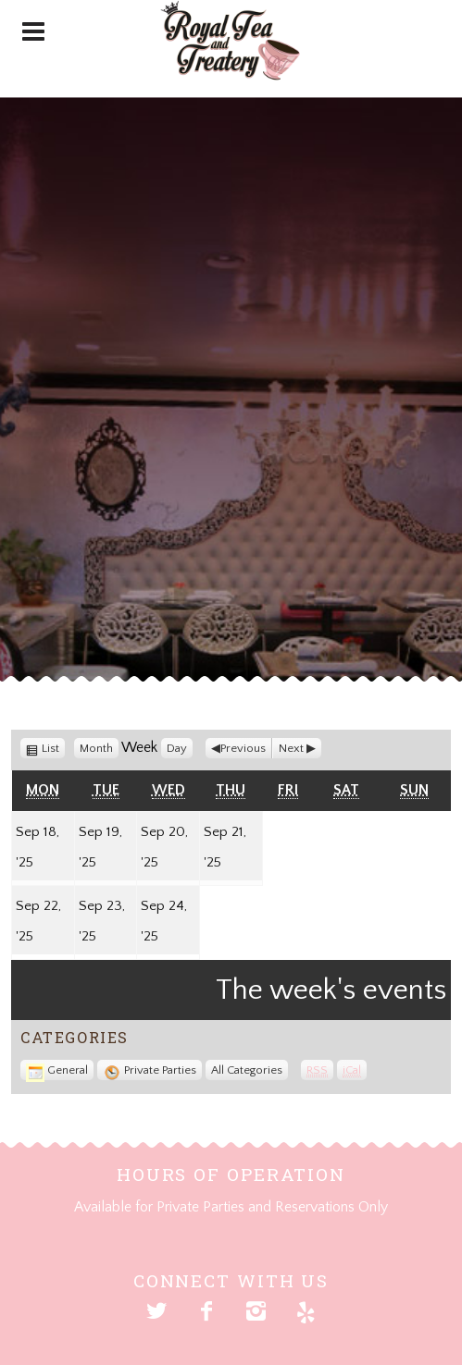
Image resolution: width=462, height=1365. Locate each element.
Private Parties (149, 1070)
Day (177, 748)
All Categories (246, 1070)
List (53, 748)
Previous (243, 748)
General (57, 1070)
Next (291, 748)
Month (96, 748)
